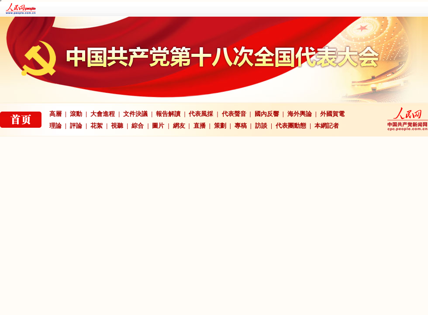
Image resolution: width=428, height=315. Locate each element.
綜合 (137, 125)
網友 (179, 125)
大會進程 (102, 114)
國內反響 (267, 114)
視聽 (117, 125)
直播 (199, 125)
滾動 (76, 114)
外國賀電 (332, 114)
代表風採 (201, 114)
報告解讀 (168, 114)
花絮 (96, 125)
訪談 (261, 125)
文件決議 (135, 114)
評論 (76, 125)
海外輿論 (299, 114)
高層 (55, 114)
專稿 (241, 125)
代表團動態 (291, 125)
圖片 (158, 125)
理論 (55, 125)
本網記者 (326, 125)
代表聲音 (234, 114)
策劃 (220, 125)
